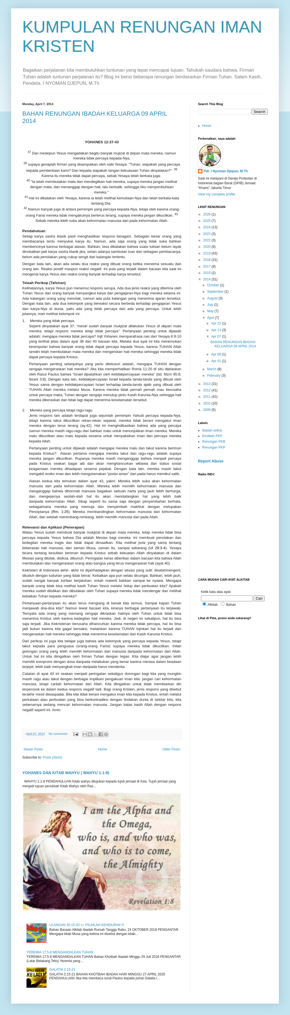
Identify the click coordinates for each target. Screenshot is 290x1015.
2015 (207, 273)
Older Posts (171, 749)
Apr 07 (216, 336)
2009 (207, 410)
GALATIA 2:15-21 (62, 970)
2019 (207, 253)
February (214, 375)
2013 (207, 384)
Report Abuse (210, 461)
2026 (207, 214)
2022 (207, 240)
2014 (207, 279)
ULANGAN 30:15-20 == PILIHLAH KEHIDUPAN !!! (86, 925)
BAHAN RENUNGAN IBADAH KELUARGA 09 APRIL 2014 (233, 344)
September (215, 292)
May (210, 311)
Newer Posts (33, 749)
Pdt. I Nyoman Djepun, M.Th (226, 171)
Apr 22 (216, 323)
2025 (207, 221)
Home (102, 749)
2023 (207, 234)
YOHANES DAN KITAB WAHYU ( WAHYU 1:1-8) (65, 773)
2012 (207, 390)
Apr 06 (216, 354)
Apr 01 (216, 361)
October (213, 285)
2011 (207, 397)
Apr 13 (216, 330)
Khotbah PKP (212, 436)
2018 (207, 260)
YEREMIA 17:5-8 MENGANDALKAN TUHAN (59, 952)
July (210, 305)
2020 (207, 247)
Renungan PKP (213, 447)
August (213, 298)
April (211, 318)
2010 (207, 403)
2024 (207, 227)
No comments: (59, 733)
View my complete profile (216, 194)
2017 (207, 266)
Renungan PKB (213, 442)
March (212, 369)
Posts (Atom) (52, 757)
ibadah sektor (212, 430)
